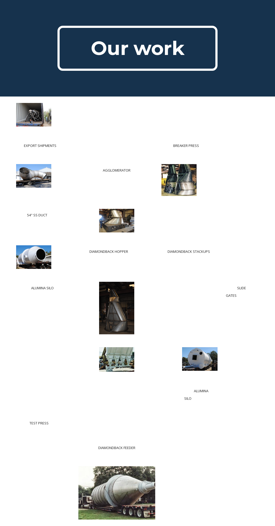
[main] (137, 48)
